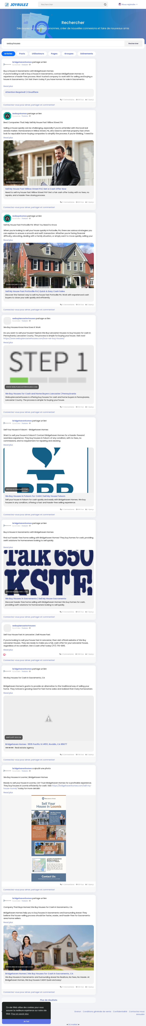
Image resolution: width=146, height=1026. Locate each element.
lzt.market (73, 1024)
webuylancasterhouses (24, 318)
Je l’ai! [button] (26, 1021)
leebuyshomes (19, 113)
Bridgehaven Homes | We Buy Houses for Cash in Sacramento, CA (39, 973)
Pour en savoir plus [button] (20, 1014)
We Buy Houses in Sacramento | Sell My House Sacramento (35, 598)
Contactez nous (136, 1011)
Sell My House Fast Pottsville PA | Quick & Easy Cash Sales (35, 291)
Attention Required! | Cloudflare (21, 92)
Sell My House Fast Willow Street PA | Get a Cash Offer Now (35, 189)
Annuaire (140, 1014)
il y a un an (16, 65)
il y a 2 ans (16, 218)
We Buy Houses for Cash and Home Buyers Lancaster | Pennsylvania (40, 393)
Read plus (8, 86)
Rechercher (133, 43)
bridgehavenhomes (22, 62)
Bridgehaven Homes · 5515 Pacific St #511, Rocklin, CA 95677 (36, 744)
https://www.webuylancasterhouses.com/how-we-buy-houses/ (34, 338)
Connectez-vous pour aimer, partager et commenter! (29, 104)
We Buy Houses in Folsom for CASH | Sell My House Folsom (35, 496)
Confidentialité (120, 1011)
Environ (78, 1011)
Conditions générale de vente (97, 1011)
